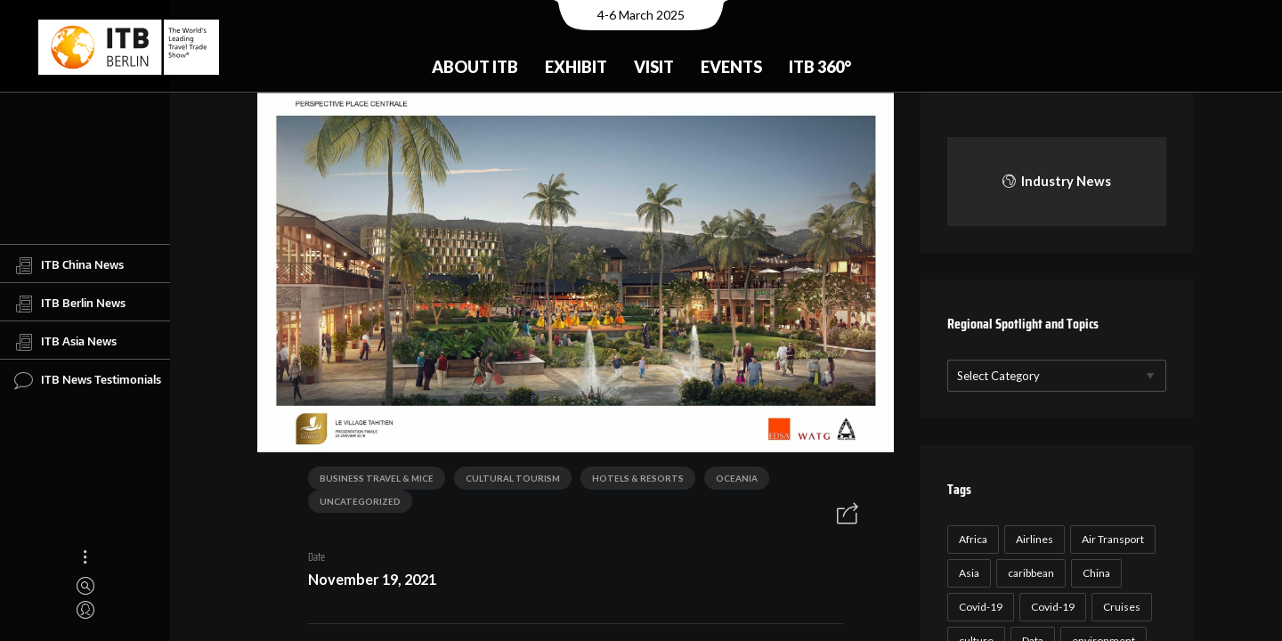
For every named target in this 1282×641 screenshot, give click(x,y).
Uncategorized (353, 503)
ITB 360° (820, 67)
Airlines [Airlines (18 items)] (1032, 539)
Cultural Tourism (506, 480)
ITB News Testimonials (87, 380)
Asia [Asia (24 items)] (966, 573)
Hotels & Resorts (632, 480)
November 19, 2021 (366, 580)
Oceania (730, 480)
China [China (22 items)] (1094, 573)
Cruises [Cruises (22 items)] (1119, 606)
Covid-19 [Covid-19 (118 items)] (978, 606)
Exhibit (576, 67)
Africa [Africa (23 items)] (970, 539)
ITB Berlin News (70, 303)
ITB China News (69, 265)
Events (731, 67)
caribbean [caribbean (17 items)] (1028, 573)
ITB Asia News (65, 342)
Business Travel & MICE (370, 480)
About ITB (475, 67)
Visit (654, 67)
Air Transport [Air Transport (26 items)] (1110, 539)
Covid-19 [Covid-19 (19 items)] (1050, 606)
